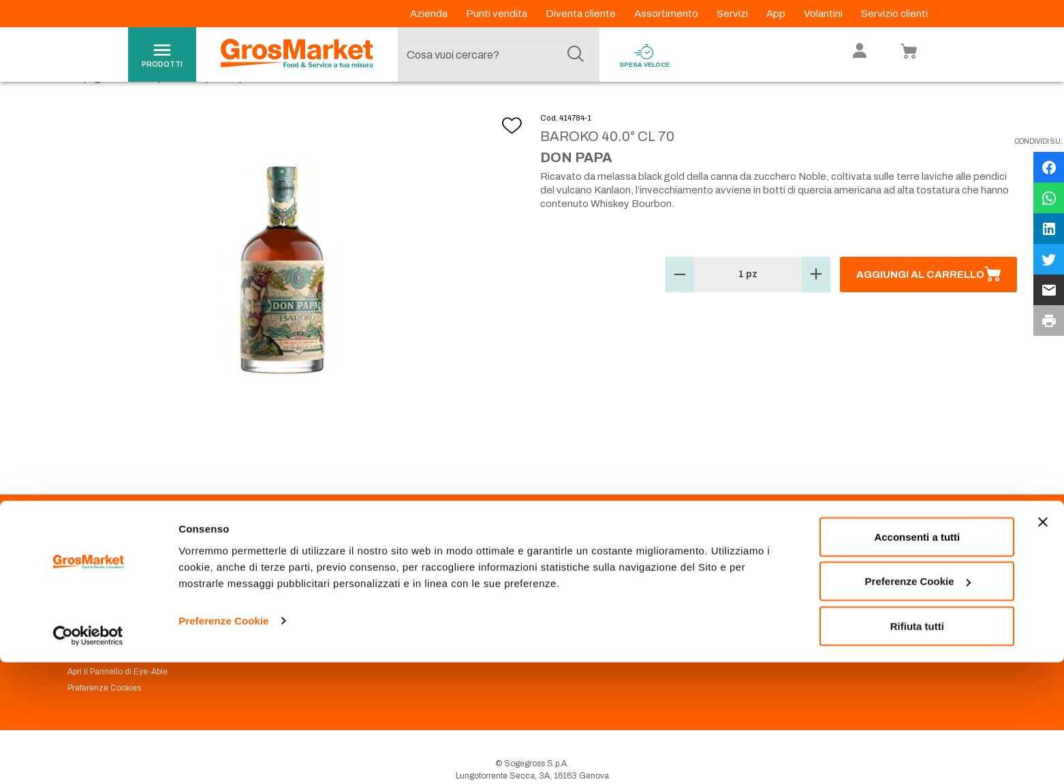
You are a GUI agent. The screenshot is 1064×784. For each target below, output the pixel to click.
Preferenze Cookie (223, 742)
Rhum (292, 109)
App (776, 13)
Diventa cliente (582, 13)
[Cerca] (575, 54)
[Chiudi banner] (1043, 643)
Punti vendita (497, 13)
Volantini (824, 13)
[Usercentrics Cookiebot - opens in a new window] (88, 757)
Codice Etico (91, 605)
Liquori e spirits (228, 109)
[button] (680, 306)
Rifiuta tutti (917, 747)
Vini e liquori (150, 109)
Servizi (733, 13)
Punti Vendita (328, 588)
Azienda (430, 13)
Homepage (82, 109)
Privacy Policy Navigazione (118, 621)
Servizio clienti (894, 13)
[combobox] (495, 54)
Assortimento (667, 13)
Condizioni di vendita (343, 621)
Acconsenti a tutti (917, 658)
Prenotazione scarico (344, 605)
